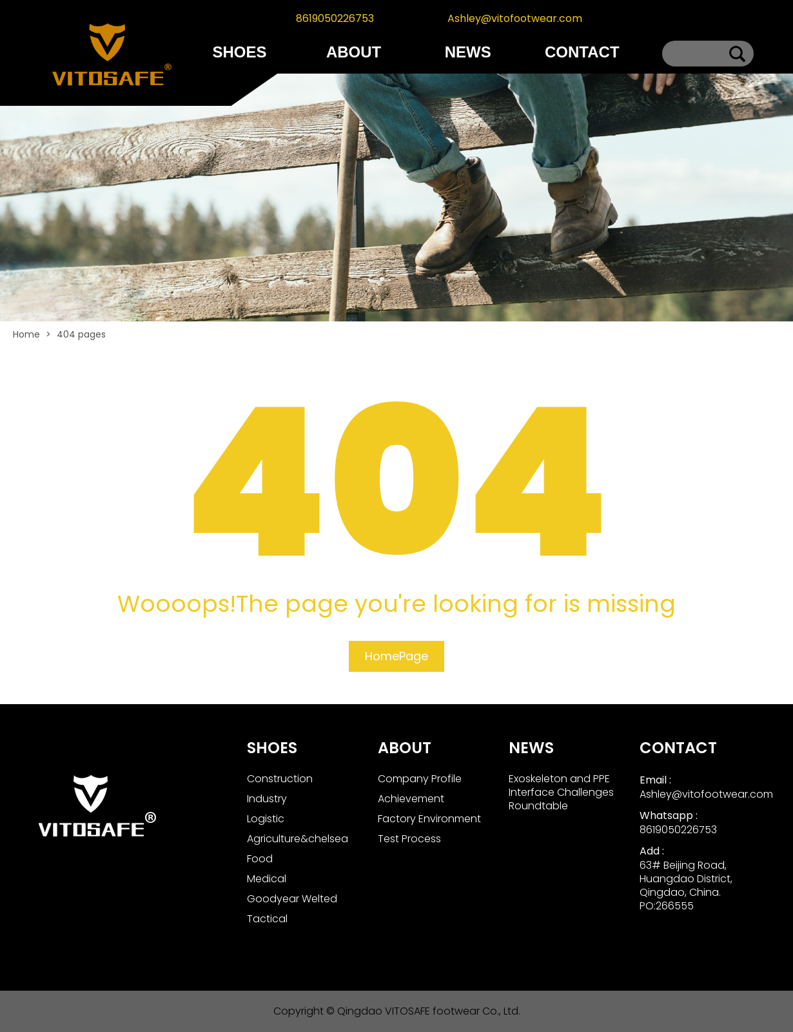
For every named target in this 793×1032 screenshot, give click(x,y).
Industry (267, 798)
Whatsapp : (669, 815)
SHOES (239, 52)
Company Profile (420, 778)
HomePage (396, 656)
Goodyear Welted (292, 898)
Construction (280, 778)
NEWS (468, 52)
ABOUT (353, 52)
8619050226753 (335, 18)
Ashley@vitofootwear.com (514, 18)
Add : (652, 851)
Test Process (409, 838)
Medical (266, 878)
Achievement (411, 798)
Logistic (265, 818)
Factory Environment (429, 818)
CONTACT (582, 52)
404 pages (81, 334)
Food (260, 858)
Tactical (267, 918)
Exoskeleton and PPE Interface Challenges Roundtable (561, 792)
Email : (655, 780)
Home (26, 334)
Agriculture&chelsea (297, 838)
